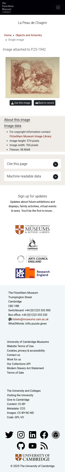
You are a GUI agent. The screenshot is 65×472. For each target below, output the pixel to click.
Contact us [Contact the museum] (13, 355)
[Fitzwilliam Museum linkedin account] (44, 434)
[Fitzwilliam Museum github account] (21, 445)
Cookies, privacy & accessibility (26, 350)
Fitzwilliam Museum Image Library (30, 136)
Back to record (44, 102)
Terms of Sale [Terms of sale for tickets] (15, 372)
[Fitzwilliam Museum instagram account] (21, 434)
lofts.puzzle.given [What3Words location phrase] (36, 323)
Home (7, 35)
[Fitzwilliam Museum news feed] (44, 445)
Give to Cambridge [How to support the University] (18, 399)
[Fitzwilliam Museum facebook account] (33, 434)
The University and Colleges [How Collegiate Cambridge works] (24, 390)
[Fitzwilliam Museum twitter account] (9, 434)
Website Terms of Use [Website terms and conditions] (20, 346)
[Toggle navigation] (58, 7)
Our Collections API (19, 364)
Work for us (14, 359)
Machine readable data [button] (24, 176)
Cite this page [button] (17, 164)
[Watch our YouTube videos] (33, 445)
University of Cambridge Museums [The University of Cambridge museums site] (28, 341)
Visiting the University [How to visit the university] (20, 395)
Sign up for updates (32, 196)
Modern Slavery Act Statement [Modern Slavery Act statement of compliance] (25, 368)
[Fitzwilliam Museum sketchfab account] (55, 434)
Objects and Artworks (29, 35)
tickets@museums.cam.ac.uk (30, 319)
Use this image (20, 102)
